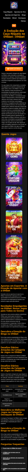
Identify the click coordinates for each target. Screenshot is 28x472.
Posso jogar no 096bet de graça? (12, 448)
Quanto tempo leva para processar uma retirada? (14, 463)
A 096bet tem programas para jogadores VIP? (14, 469)
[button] (14, 448)
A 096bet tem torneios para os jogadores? (11, 453)
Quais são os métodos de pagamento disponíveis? (13, 458)
